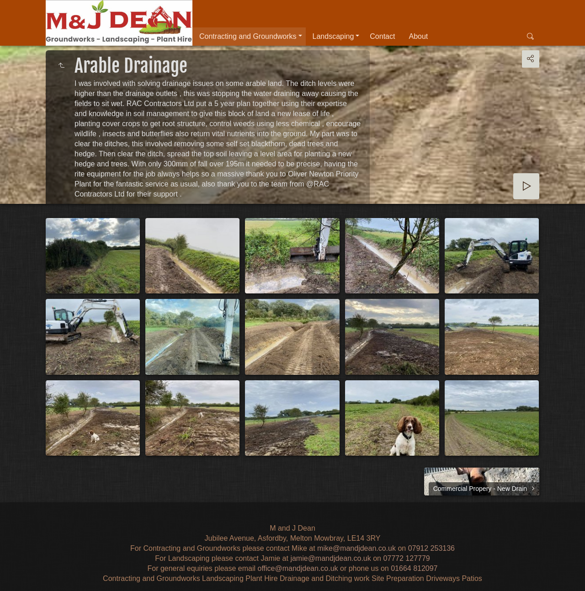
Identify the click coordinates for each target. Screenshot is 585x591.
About (418, 36)
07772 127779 (406, 558)
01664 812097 (414, 568)
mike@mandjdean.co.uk (356, 548)
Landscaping (333, 36)
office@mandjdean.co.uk (297, 568)
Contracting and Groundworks (248, 36)
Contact (382, 36)
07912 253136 (431, 548)
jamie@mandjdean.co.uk (330, 558)
